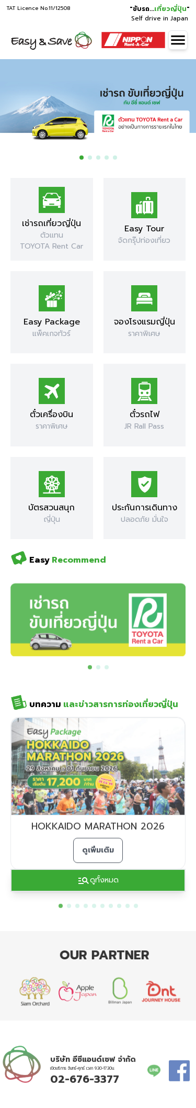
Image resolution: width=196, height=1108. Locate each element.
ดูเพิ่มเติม (98, 860)
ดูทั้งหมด (98, 880)
